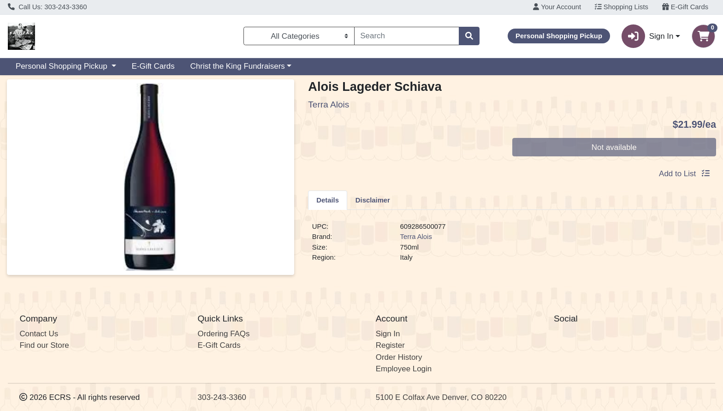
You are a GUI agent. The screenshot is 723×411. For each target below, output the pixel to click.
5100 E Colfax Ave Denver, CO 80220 (441, 397)
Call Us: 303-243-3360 (47, 7)
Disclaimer (373, 200)
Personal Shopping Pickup (62, 66)
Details (327, 200)
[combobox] (407, 36)
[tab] (327, 200)
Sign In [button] (647, 36)
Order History (399, 357)
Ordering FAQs (224, 333)
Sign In (388, 333)
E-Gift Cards (685, 7)
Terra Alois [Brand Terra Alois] (416, 236)
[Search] (407, 36)
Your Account (557, 7)
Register (390, 345)
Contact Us (38, 333)
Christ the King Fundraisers (237, 66)
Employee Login (404, 368)
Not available (614, 147)
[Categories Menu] (298, 36)
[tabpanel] (512, 246)
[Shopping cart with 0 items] (703, 36)
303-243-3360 (222, 397)
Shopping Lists (621, 7)
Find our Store (44, 345)
